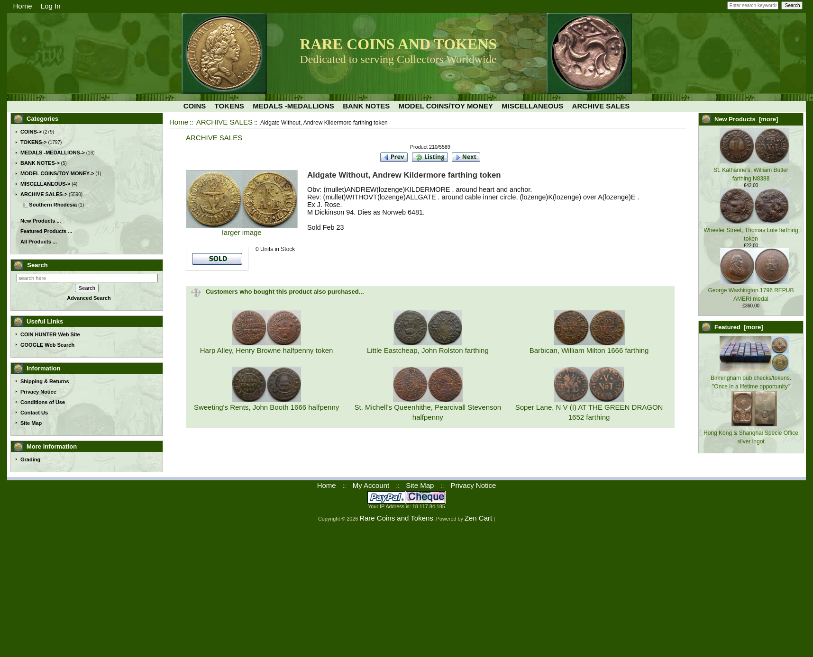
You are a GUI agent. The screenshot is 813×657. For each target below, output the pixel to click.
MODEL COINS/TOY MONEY (446, 106)
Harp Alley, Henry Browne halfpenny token (266, 350)
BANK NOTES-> (40, 163)
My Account (371, 485)
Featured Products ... (46, 231)
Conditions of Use (42, 402)
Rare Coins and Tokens (396, 518)
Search (37, 265)
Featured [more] (738, 327)
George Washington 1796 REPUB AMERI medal (751, 290)
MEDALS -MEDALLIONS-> (52, 152)
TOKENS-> (33, 142)
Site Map (31, 423)
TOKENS (229, 106)
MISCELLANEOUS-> (45, 184)
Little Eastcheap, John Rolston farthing (428, 350)
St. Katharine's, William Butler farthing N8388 (751, 170)
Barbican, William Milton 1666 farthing (589, 350)
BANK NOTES (366, 106)
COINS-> (31, 132)
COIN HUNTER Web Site (50, 334)
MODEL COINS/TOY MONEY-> (57, 173)
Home (22, 6)
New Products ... (40, 221)
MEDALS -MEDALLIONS (293, 106)
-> (43, 194)
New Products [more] (746, 119)
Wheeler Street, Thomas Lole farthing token (750, 230)
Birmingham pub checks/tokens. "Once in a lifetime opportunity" (751, 378)
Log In (51, 6)
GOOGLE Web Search (47, 345)
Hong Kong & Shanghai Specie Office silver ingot (750, 433)
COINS (194, 106)
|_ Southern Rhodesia (48, 204)
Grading (30, 459)
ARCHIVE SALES (224, 122)
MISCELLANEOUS (532, 106)
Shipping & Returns (44, 381)
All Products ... (38, 241)
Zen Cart (478, 518)
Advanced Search (88, 298)
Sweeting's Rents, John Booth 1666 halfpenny (266, 407)
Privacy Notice (38, 392)
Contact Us (34, 412)
